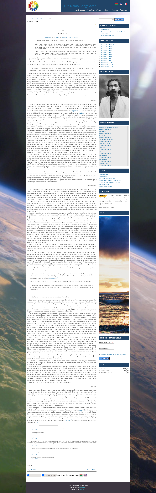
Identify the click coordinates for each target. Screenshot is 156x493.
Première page (80, 10)
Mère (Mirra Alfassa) (94, 10)
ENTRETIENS (105, 30)
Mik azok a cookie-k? (106, 139)
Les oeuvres (56, 37)
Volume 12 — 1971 (107, 64)
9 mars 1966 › (91, 470)
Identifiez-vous (51, 475)
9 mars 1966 (103, 155)
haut (61, 470)
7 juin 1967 (102, 131)
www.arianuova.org (105, 186)
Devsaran (82, 487)
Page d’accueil (48, 37)
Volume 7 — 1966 (37, 19)
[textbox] (106, 20)
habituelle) (68, 420)
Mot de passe (104, 348)
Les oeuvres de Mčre (66, 37)
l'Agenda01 (76, 37)
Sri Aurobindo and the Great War (109, 182)
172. (100, 151)
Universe (102, 135)
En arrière (35, 429)
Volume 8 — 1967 (106, 59)
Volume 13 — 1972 (107, 66)
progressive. (75, 111)
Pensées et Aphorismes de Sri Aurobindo (114, 32)
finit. (79, 64)
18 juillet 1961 (103, 163)
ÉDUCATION (104, 34)
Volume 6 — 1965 (106, 55)
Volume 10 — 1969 (107, 62)
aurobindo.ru (103, 177)
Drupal (82, 489)
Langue (29, 464)
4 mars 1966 (103, 159)
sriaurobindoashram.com (107, 179)
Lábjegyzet (102, 147)
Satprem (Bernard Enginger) (108, 127)
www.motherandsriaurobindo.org (110, 180)
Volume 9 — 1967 (106, 61)
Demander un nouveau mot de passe (113, 355)
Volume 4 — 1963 (106, 51)
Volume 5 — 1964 (106, 53)
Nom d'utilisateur (106, 342)
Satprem (107, 10)
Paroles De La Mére (107, 36)
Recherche (123, 10)
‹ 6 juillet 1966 (32, 470)
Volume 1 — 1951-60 (107, 45)
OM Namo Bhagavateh (80, 6)
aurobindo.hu (103, 175)
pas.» (81, 410)
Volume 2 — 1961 (106, 47)
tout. (37, 422)
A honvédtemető (104, 143)
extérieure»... (53, 278)
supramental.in (104, 184)
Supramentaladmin (105, 129)
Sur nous (115, 10)
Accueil (29, 19)
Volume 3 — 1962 (106, 49)
